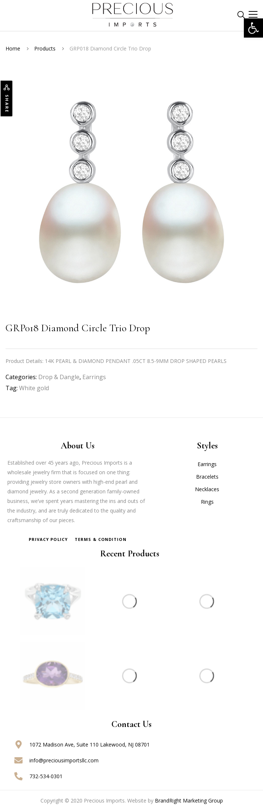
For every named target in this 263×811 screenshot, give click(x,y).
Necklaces (207, 489)
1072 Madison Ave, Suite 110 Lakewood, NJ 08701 (89, 744)
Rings (207, 501)
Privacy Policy (48, 539)
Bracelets (207, 476)
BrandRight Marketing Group (189, 800)
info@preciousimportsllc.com (64, 760)
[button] (253, 28)
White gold (34, 388)
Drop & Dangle (58, 377)
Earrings (94, 377)
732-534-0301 (46, 776)
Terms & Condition (101, 539)
